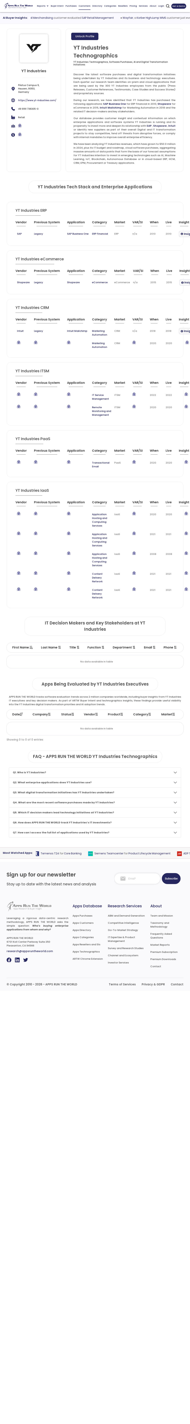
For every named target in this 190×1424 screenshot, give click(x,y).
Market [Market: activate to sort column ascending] (168, 714)
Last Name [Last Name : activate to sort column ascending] (51, 647)
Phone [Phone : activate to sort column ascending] (170, 647)
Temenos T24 (54, 853)
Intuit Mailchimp (111, 107)
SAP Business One (114, 104)
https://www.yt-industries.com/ (37, 100)
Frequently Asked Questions (161, 935)
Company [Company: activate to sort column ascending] (41, 714)
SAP (149, 126)
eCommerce (100, 282)
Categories (110, 5)
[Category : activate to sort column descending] (101, 223)
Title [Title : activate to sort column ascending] (74, 647)
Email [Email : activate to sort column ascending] (150, 647)
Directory (97, 5)
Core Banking (77, 853)
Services (143, 5)
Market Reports (160, 945)
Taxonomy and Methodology (159, 924)
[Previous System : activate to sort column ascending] (49, 223)
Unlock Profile (84, 36)
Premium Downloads (163, 959)
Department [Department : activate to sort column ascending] (124, 647)
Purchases (71, 5)
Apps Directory (82, 930)
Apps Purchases (82, 916)
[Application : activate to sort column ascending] (78, 223)
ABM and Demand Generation (126, 916)
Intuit (171, 126)
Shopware (164, 104)
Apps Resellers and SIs (86, 944)
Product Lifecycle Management (154, 853)
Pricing (133, 5)
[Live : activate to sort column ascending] (170, 223)
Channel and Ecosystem (123, 955)
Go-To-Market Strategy (123, 930)
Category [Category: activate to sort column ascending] (142, 714)
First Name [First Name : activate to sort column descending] (22, 647)
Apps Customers (83, 923)
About (153, 5)
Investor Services (118, 962)
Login (161, 5)
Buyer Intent (57, 5)
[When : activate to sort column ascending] (156, 223)
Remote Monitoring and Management (101, 411)
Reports (42, 5)
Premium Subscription (164, 952)
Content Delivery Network (97, 577)
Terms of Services (122, 984)
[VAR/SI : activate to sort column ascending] (139, 223)
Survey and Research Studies (126, 948)
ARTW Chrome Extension (88, 959)
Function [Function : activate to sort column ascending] (96, 647)
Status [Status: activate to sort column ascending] (67, 714)
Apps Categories (83, 937)
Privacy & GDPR (153, 984)
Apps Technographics (86, 951)
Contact (155, 966)
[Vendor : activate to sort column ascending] (23, 223)
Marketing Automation (99, 333)
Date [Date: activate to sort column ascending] (17, 714)
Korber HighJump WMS (156, 18)
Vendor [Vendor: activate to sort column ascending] (91, 714)
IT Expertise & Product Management (121, 939)
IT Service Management (100, 397)
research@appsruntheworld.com (30, 951)
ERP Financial (100, 234)
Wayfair (132, 18)
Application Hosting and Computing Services (99, 520)
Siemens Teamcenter (113, 853)
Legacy (38, 234)
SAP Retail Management (102, 18)
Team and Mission (161, 916)
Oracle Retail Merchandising (39, 18)
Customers (84, 5)
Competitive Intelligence (123, 923)
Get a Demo (178, 6)
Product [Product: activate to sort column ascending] (115, 714)
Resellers (123, 5)
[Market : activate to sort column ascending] (122, 223)
